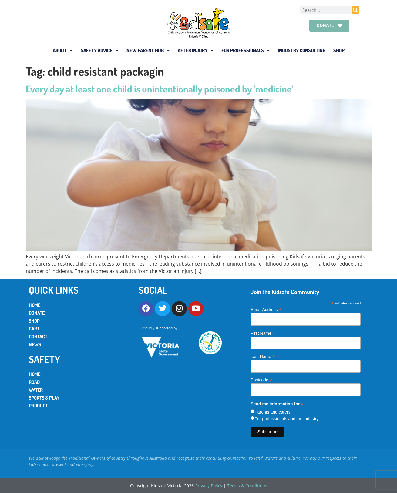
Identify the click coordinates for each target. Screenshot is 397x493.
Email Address (266, 309)
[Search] (355, 10)
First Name (263, 333)
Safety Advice (100, 50)
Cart (34, 329)
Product (38, 406)
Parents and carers (272, 412)
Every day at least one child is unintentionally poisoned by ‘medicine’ (160, 88)
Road (34, 382)
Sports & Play (44, 398)
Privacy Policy (208, 485)
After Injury (196, 50)
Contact (38, 337)
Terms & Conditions (247, 485)
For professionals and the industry (286, 418)
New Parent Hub (148, 50)
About (63, 50)
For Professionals (245, 50)
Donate (37, 313)
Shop (339, 50)
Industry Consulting (301, 50)
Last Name (263, 356)
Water (36, 390)
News (35, 344)
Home (34, 305)
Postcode (261, 379)
